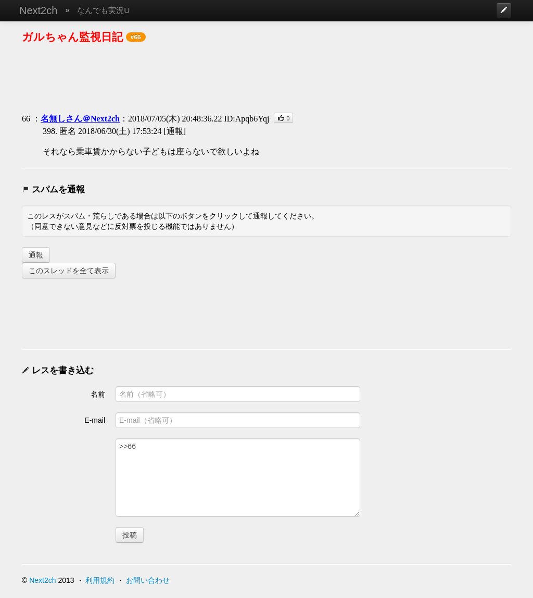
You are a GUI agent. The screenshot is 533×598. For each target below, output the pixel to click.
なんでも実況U (103, 10)
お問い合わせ (148, 580)
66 (26, 118)
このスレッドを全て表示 (69, 270)
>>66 (238, 477)
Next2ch (38, 10)
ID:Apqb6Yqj (246, 118)
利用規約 (100, 580)
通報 (36, 255)
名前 (98, 394)
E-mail (94, 420)
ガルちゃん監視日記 (72, 37)
